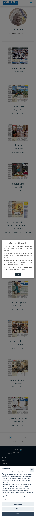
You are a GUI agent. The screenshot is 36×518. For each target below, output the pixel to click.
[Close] (32, 470)
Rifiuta (18, 509)
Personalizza (18, 504)
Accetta (18, 514)
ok (18, 274)
